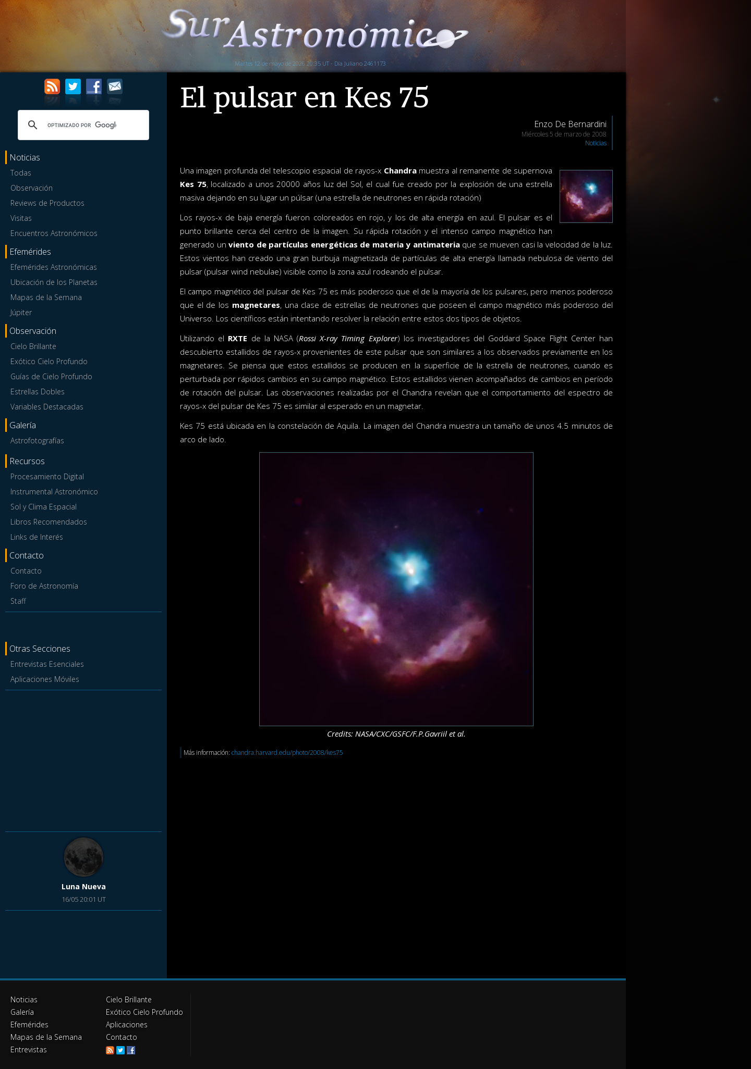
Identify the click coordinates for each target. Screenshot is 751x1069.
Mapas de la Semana (46, 297)
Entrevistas (28, 1049)
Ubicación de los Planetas (54, 282)
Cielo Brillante (33, 346)
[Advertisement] (83, 759)
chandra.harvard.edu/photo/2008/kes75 (287, 752)
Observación (31, 188)
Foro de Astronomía (44, 586)
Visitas (21, 218)
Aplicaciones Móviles (44, 679)
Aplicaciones (127, 1024)
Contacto (26, 571)
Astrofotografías (37, 440)
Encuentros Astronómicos (54, 233)
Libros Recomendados (48, 522)
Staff (18, 601)
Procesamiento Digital (47, 476)
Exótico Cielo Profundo (49, 361)
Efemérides (29, 1024)
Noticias (596, 143)
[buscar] (81, 125)
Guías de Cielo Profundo (51, 376)
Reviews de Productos (47, 203)
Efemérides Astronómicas (53, 267)
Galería (22, 1012)
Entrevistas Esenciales (47, 664)
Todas (20, 173)
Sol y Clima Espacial (43, 507)
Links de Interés (36, 537)
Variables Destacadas (46, 407)
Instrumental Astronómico (54, 491)
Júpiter (21, 312)
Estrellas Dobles (37, 391)
